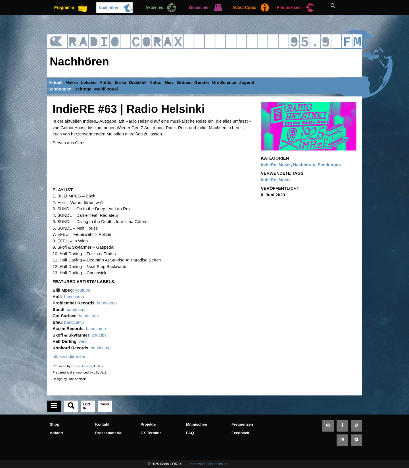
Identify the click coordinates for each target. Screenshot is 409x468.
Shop (54, 424)
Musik (285, 164)
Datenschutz (217, 464)
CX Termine (151, 433)
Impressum (197, 464)
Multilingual (106, 88)
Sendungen (60, 88)
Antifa (105, 82)
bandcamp (74, 296)
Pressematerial (108, 433)
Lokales (89, 82)
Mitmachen (199, 7)
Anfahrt (56, 433)
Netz (169, 82)
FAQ (190, 433)
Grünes (184, 82)
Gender (201, 82)
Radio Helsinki (81, 366)
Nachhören (109, 7)
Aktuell (55, 82)
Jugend (246, 82)
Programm (64, 7)
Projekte (148, 424)
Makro (71, 82)
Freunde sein (289, 7)
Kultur (155, 82)
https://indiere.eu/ (69, 356)
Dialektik (138, 82)
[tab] (54, 406)
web (83, 341)
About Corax (244, 7)
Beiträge (82, 88)
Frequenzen (242, 424)
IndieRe (268, 164)
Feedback (240, 433)
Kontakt (102, 424)
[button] (339, 6)
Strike (120, 82)
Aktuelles (154, 7)
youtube (82, 290)
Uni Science (224, 82)
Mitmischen (196, 424)
